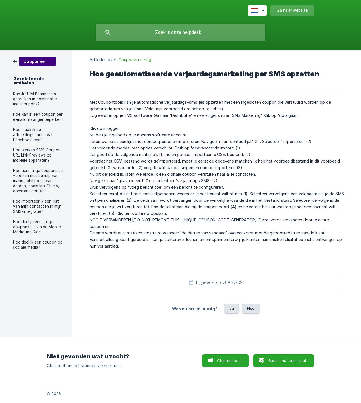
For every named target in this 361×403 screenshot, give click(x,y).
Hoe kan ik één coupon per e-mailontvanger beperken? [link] (38, 117)
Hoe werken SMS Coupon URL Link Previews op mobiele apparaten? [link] (37, 155)
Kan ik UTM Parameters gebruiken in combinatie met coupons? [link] (35, 99)
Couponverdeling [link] (135, 59)
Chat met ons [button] (229, 360)
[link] (34, 61)
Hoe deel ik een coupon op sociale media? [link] (38, 245)
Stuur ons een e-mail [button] (287, 360)
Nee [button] (250, 308)
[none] (257, 10)
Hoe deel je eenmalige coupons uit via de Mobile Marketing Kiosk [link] (37, 226)
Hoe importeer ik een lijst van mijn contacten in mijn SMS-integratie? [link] (37, 206)
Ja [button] (231, 308)
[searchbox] (180, 32)
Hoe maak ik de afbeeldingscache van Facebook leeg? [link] (33, 134)
